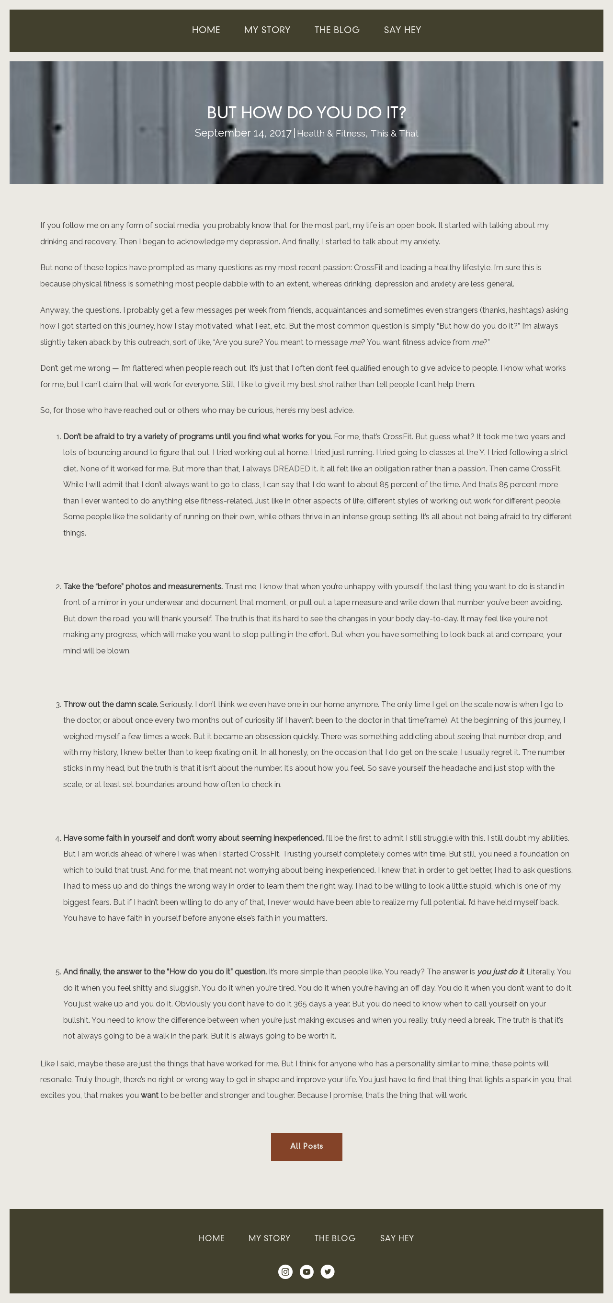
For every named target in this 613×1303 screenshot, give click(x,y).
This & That (400, 132)
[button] (306, 1147)
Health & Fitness (327, 132)
